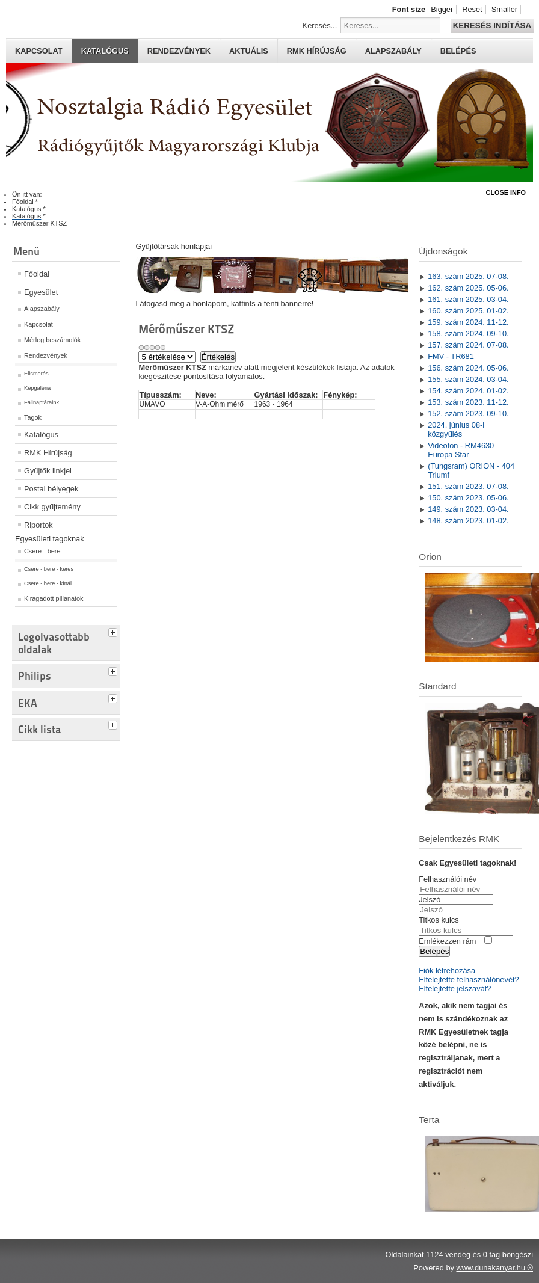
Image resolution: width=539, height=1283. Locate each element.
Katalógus (105, 50)
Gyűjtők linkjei (48, 470)
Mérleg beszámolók (52, 339)
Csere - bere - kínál (48, 583)
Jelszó (429, 899)
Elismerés (36, 374)
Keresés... (320, 25)
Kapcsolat (39, 50)
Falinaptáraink (41, 402)
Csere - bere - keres (48, 569)
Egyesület (41, 292)
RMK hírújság (316, 50)
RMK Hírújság (48, 452)
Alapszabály (393, 50)
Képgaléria (37, 388)
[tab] (114, 631)
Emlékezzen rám (447, 941)
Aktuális (248, 50)
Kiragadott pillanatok (54, 598)
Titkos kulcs (438, 920)
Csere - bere (42, 551)
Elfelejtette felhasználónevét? (469, 979)
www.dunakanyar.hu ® (494, 1267)
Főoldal (36, 273)
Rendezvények (179, 50)
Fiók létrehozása (447, 970)
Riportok (38, 524)
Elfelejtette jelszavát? (455, 988)
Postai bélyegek (51, 488)
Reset (472, 9)
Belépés (458, 50)
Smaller (504, 9)
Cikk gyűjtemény (52, 506)
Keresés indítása (492, 25)
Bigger (442, 9)
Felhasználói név (447, 879)
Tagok (33, 417)
